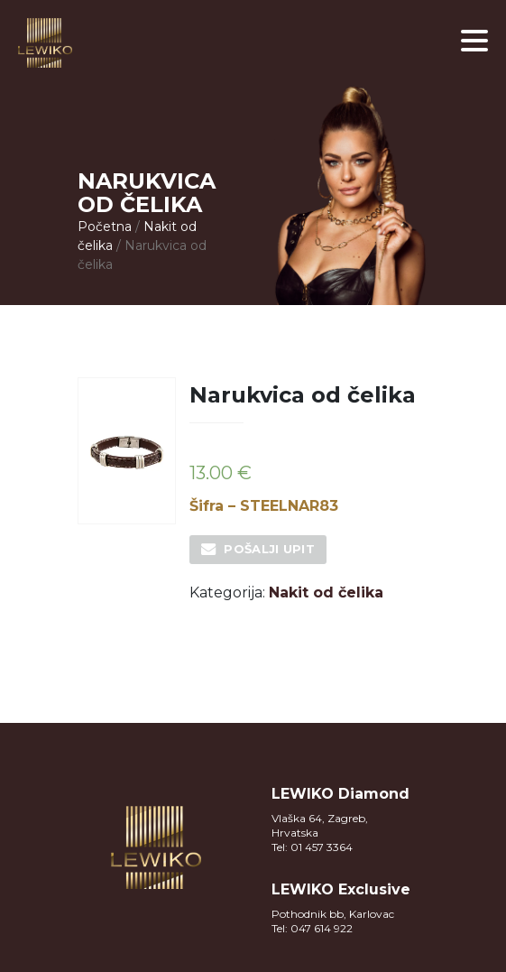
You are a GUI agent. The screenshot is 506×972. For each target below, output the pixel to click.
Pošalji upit (269, 549)
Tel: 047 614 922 (312, 928)
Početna (105, 226)
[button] (474, 40)
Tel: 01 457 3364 (312, 847)
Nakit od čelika (326, 592)
